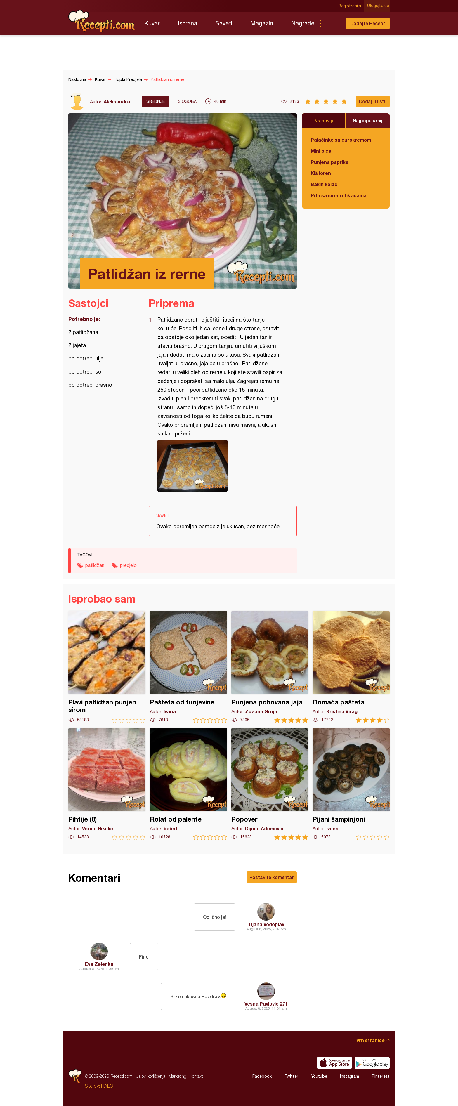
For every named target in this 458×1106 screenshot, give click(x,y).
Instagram (349, 1076)
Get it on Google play (372, 1063)
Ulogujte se (379, 6)
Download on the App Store (334, 1063)
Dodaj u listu (373, 101)
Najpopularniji (368, 120)
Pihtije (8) (106, 784)
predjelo (128, 565)
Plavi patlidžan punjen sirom (106, 667)
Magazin (261, 23)
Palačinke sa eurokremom (341, 140)
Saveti (223, 23)
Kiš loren (321, 173)
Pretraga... (332, 23)
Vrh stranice (370, 1040)
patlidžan (94, 565)
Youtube (319, 1076)
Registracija (350, 6)
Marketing (177, 1076)
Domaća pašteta (351, 667)
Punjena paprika (329, 162)
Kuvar (152, 23)
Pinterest (381, 1076)
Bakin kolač (324, 184)
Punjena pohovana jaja (269, 667)
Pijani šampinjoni (351, 784)
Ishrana (187, 23)
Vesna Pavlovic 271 (266, 1003)
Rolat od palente (188, 784)
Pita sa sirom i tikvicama (339, 195)
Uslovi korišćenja (150, 1076)
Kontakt (196, 1076)
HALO (107, 1085)
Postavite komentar (271, 877)
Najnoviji (323, 120)
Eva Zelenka (99, 964)
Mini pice (321, 151)
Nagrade (302, 23)
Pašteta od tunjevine (188, 667)
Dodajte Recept (367, 23)
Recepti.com (102, 21)
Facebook (262, 1076)
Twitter (291, 1076)
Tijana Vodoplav (266, 924)
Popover (269, 784)
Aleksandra (117, 101)
